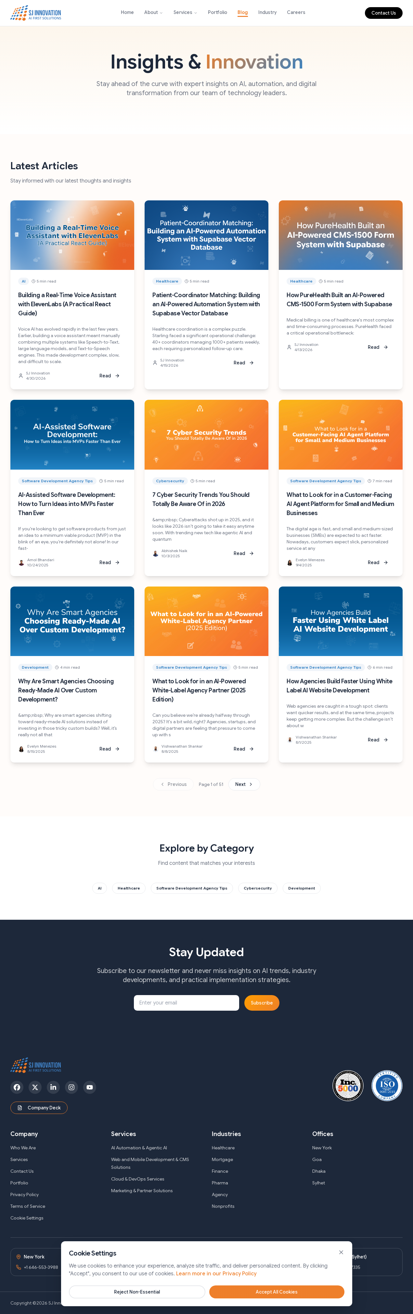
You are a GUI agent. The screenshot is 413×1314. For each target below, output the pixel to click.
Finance (220, 1171)
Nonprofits (223, 1206)
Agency (220, 1194)
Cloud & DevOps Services (137, 1179)
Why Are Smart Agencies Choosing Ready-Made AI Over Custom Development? (66, 690)
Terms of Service (27, 1206)
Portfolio (217, 12)
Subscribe (262, 1003)
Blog (243, 12)
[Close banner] (341, 1279)
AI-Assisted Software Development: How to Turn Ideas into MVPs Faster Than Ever (66, 504)
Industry (267, 12)
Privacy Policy (24, 1194)
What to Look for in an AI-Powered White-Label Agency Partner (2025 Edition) (199, 690)
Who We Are (23, 1148)
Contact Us (383, 13)
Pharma (220, 1183)
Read (109, 376)
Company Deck (39, 1108)
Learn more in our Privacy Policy (216, 1300)
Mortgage (222, 1159)
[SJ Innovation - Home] (35, 13)
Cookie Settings (27, 1218)
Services (183, 12)
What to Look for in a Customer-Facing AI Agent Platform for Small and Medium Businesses (340, 504)
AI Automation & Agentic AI (139, 1148)
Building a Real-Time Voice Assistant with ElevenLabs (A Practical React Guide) (67, 304)
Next (244, 784)
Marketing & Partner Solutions (142, 1191)
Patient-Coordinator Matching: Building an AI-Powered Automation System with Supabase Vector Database (206, 304)
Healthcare (223, 1148)
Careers (296, 12)
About (151, 12)
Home (127, 12)
